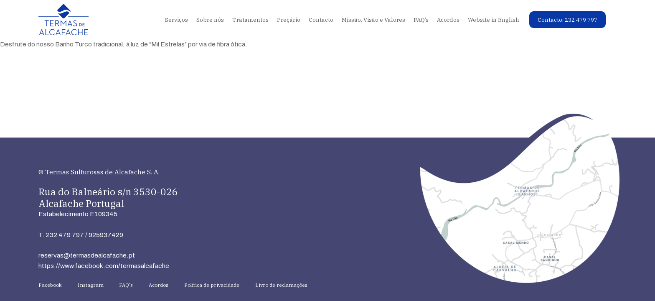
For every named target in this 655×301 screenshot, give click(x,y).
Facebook (50, 285)
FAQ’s (421, 19)
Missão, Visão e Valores (373, 19)
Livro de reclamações (281, 285)
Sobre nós (210, 19)
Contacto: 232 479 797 (567, 19)
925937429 (106, 234)
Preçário (288, 19)
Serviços (176, 19)
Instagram (91, 285)
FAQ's (126, 285)
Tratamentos (250, 19)
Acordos (448, 19)
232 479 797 (65, 234)
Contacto (321, 19)
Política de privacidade (211, 285)
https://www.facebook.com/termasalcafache (103, 265)
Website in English (493, 19)
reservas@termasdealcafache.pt (86, 255)
